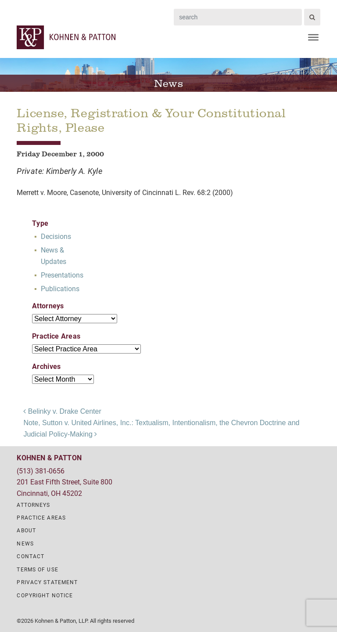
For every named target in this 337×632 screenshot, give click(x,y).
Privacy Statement (47, 581)
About (26, 530)
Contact (30, 556)
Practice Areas (41, 517)
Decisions (56, 236)
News (25, 543)
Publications (60, 288)
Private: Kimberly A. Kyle (59, 171)
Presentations (62, 274)
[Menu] (313, 37)
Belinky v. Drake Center (62, 411)
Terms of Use (37, 569)
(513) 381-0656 (41, 470)
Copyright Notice (45, 595)
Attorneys (33, 504)
